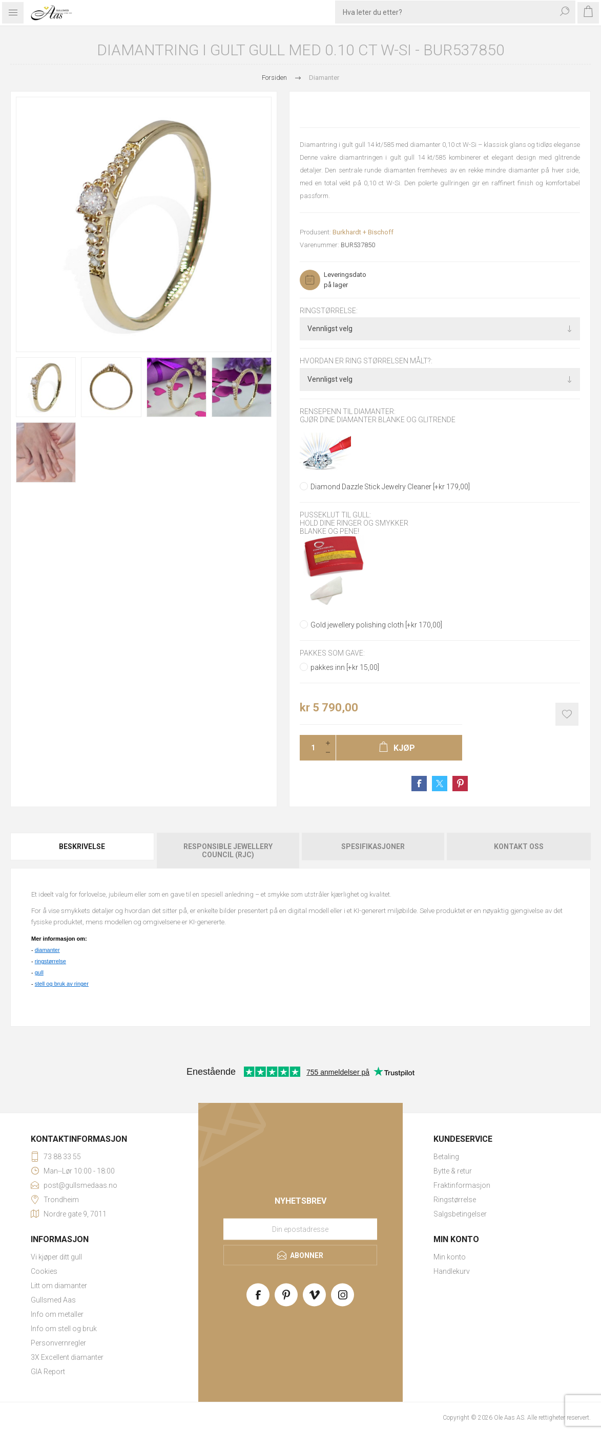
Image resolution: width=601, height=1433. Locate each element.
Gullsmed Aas (53, 1300)
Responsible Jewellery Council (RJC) (228, 850)
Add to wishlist (566, 714)
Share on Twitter (439, 783)
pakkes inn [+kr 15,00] (344, 667)
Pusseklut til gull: (335, 515)
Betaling (446, 1157)
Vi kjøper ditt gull (56, 1257)
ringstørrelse (50, 961)
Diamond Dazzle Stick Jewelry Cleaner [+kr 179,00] (390, 487)
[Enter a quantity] (310, 748)
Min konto (449, 1257)
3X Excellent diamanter (67, 1357)
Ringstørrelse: (329, 311)
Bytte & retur (452, 1171)
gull (39, 972)
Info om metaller (57, 1314)
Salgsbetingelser (460, 1214)
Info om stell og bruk (64, 1329)
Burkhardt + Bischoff (363, 232)
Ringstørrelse (454, 1200)
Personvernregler (58, 1343)
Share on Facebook (419, 783)
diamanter (47, 950)
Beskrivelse (82, 846)
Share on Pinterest (460, 783)
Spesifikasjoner (373, 846)
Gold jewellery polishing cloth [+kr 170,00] (376, 625)
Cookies (44, 1271)
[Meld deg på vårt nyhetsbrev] (300, 1229)
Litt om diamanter (59, 1286)
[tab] (82, 851)
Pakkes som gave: (332, 653)
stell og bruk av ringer (62, 984)
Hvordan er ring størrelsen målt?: (366, 361)
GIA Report (48, 1371)
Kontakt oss (519, 846)
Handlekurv (451, 1271)
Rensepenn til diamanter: (348, 411)
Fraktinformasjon (461, 1185)
